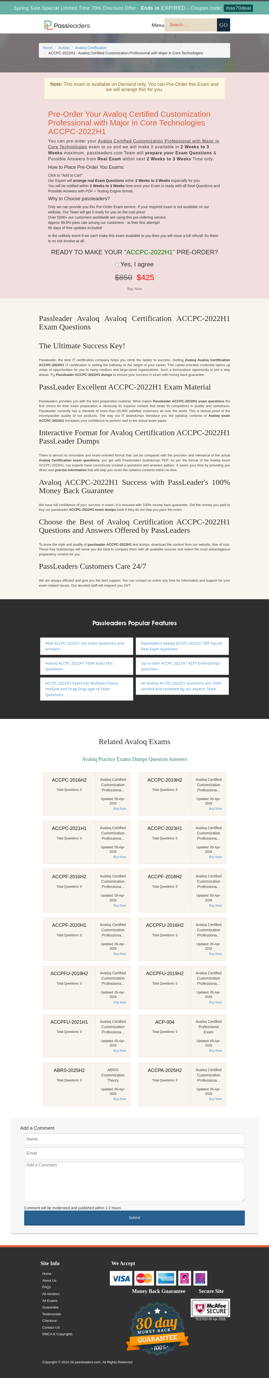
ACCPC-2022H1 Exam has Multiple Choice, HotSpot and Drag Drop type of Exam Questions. (82, 689)
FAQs (46, 1287)
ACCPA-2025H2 (165, 1070)
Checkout (49, 1321)
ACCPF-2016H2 (69, 876)
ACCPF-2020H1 (69, 925)
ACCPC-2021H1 (69, 828)
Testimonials (51, 1314)
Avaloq (64, 48)
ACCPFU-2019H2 (165, 973)
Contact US (51, 1327)
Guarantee (50, 1307)
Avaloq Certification (91, 48)
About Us (49, 1280)
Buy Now (119, 809)
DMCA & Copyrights (57, 1334)
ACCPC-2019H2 (164, 780)
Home (48, 48)
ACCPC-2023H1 (164, 828)
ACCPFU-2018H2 (69, 973)
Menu (158, 25)
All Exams (50, 1301)
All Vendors (51, 1294)
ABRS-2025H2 (69, 1070)
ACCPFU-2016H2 (165, 925)
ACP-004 (164, 1022)
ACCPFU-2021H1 (69, 1022)
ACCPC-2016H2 (69, 780)
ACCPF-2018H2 (165, 876)
